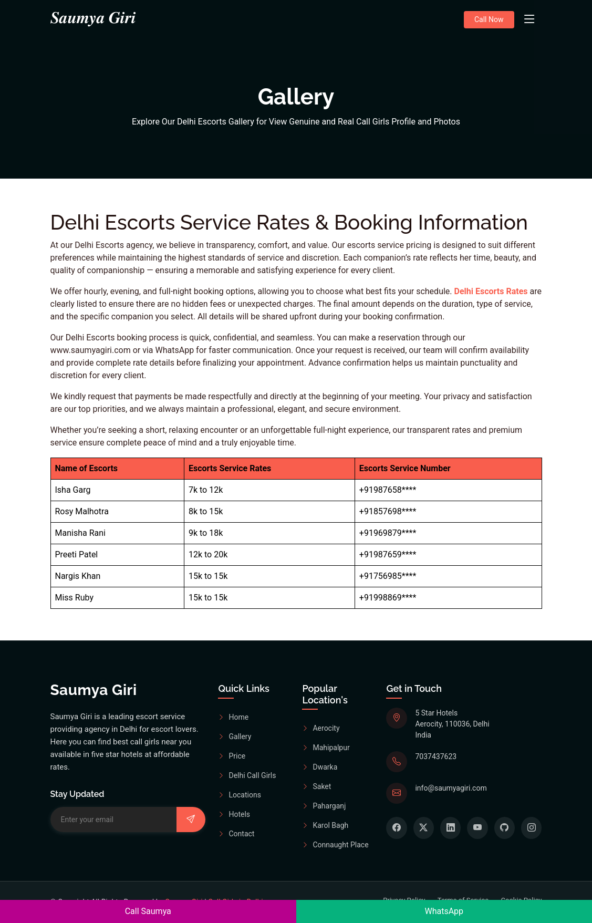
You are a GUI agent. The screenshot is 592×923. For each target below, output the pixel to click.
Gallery (234, 736)
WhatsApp (443, 911)
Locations (239, 795)
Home (233, 717)
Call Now (489, 19)
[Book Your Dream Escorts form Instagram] (531, 828)
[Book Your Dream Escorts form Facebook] (396, 828)
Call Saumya (148, 911)
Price (231, 756)
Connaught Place (335, 845)
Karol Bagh (325, 826)
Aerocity (320, 728)
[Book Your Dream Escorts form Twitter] (423, 828)
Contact (236, 833)
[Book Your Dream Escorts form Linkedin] (450, 828)
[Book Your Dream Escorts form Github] (504, 828)
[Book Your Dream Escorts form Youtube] (477, 828)
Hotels (234, 814)
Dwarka (319, 767)
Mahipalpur (325, 748)
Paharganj (324, 806)
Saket (316, 787)
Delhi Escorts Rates (491, 291)
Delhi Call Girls (247, 775)
